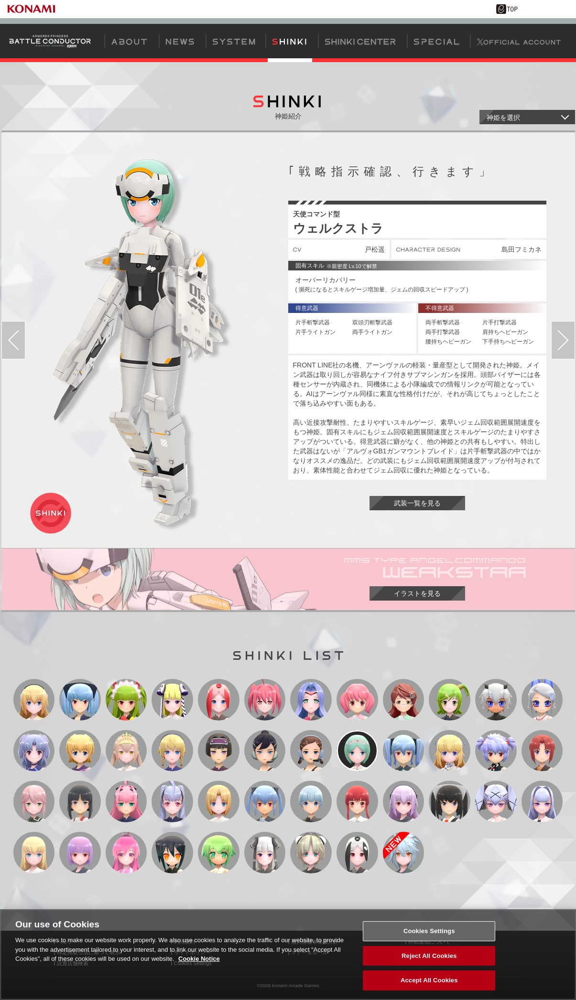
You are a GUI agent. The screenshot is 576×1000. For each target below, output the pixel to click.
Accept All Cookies (429, 985)
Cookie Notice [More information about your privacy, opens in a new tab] (199, 964)
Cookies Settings (429, 936)
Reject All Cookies (429, 961)
